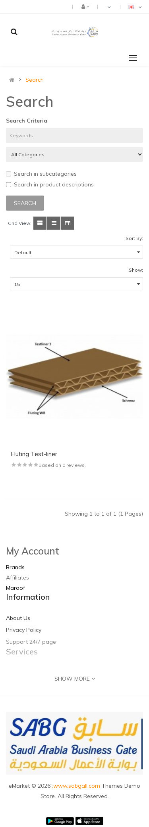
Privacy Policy (23, 629)
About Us (18, 618)
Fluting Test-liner (34, 454)
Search (34, 80)
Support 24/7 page (31, 641)
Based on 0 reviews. (62, 465)
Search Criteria (26, 120)
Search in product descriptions (50, 184)
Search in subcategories (41, 173)
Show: (136, 270)
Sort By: (134, 238)
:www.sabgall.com (77, 785)
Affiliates (17, 577)
